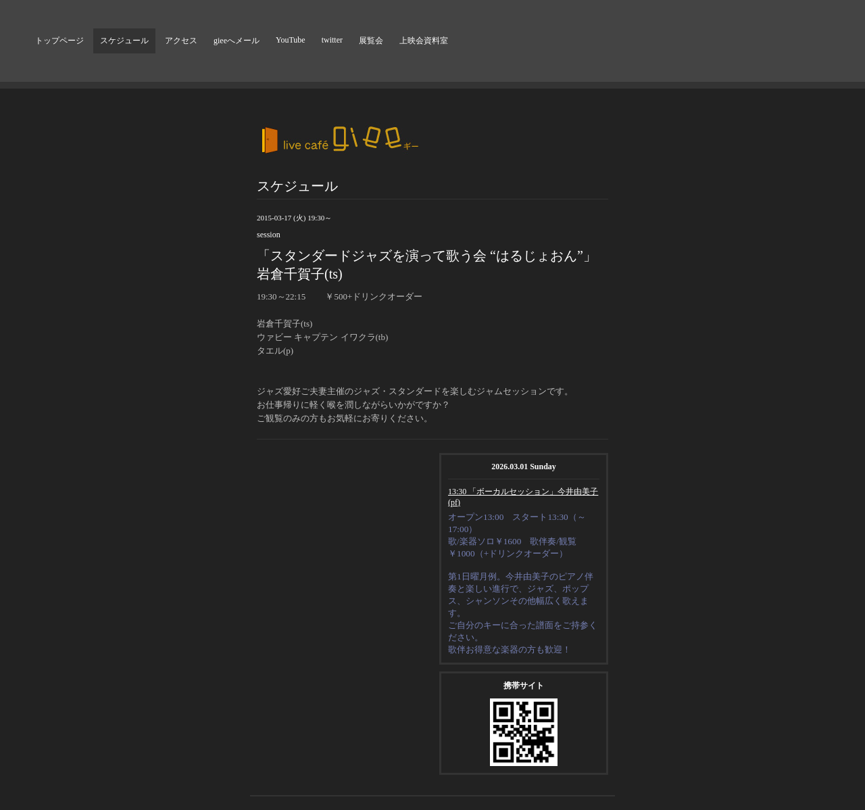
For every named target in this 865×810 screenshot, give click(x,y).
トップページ (59, 40)
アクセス (181, 40)
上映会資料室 (423, 40)
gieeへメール (237, 40)
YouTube (290, 40)
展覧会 (371, 40)
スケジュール (124, 40)
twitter (332, 40)
